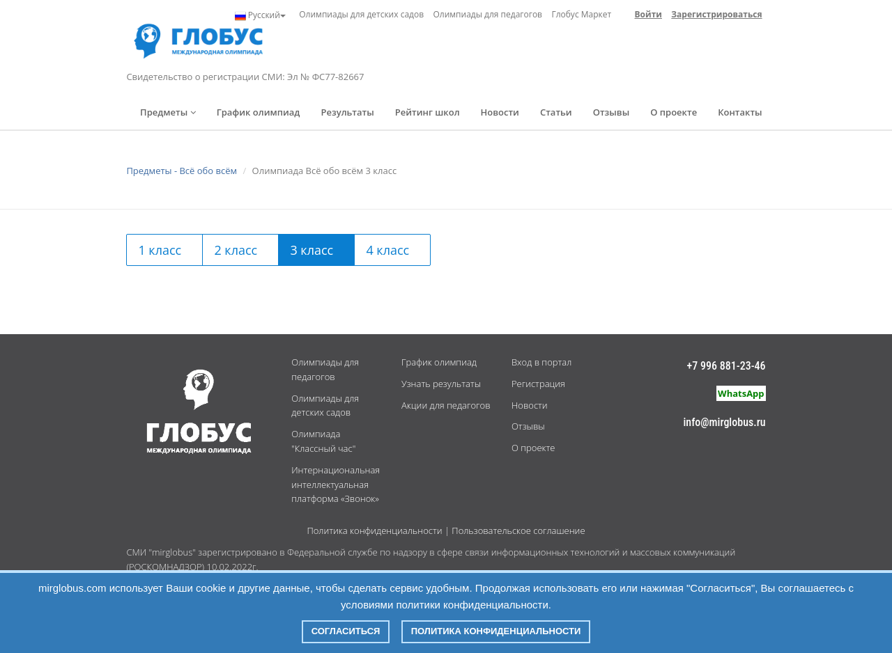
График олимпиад (258, 112)
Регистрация (538, 383)
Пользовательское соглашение (518, 530)
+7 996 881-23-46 (726, 365)
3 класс (311, 250)
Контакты (740, 112)
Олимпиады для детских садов (361, 14)
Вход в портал (541, 362)
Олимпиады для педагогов (487, 14)
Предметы (168, 112)
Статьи (556, 112)
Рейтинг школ (427, 112)
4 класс (387, 250)
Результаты (347, 112)
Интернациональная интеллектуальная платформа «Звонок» (335, 484)
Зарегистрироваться (716, 14)
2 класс (235, 250)
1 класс (159, 250)
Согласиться (346, 631)
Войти (648, 14)
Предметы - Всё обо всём (181, 170)
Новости (500, 112)
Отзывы (611, 112)
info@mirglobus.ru (725, 422)
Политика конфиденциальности (374, 530)
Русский (260, 15)
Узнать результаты (441, 383)
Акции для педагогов (445, 405)
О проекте (673, 112)
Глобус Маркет (581, 14)
